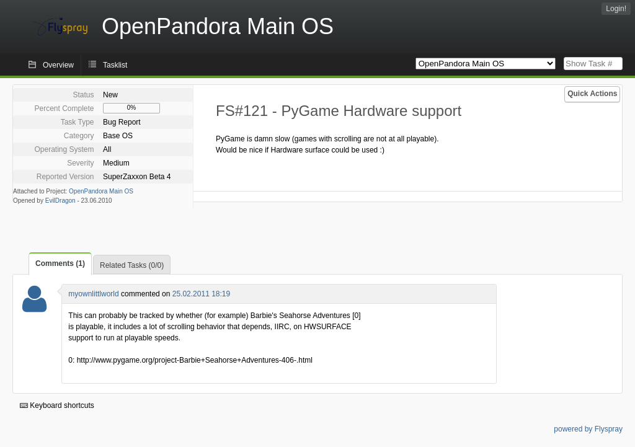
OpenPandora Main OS (101, 191)
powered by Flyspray (588, 429)
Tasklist (115, 65)
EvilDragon (60, 200)
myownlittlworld (93, 294)
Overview (58, 65)
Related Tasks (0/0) (132, 265)
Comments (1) (60, 263)
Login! (616, 8)
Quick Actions (592, 93)
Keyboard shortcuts (57, 405)
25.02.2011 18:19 (201, 294)
